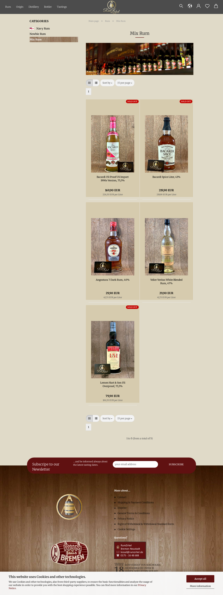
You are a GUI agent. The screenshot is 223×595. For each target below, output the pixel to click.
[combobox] (107, 82)
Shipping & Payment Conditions (136, 502)
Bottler (48, 6)
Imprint (122, 507)
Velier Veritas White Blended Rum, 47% (166, 281)
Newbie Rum (38, 34)
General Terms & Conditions (134, 513)
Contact (122, 497)
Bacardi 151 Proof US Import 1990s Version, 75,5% (113, 178)
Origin (19, 6)
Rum (8, 6)
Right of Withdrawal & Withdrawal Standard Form (146, 524)
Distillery (34, 6)
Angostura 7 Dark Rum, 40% (113, 279)
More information (200, 586)
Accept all (200, 578)
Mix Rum (36, 39)
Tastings (62, 6)
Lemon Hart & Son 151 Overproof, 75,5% (112, 384)
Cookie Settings (126, 529)
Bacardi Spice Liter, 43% (166, 177)
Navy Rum (40, 28)
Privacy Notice (126, 518)
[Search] (181, 6)
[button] (190, 6)
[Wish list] (207, 6)
